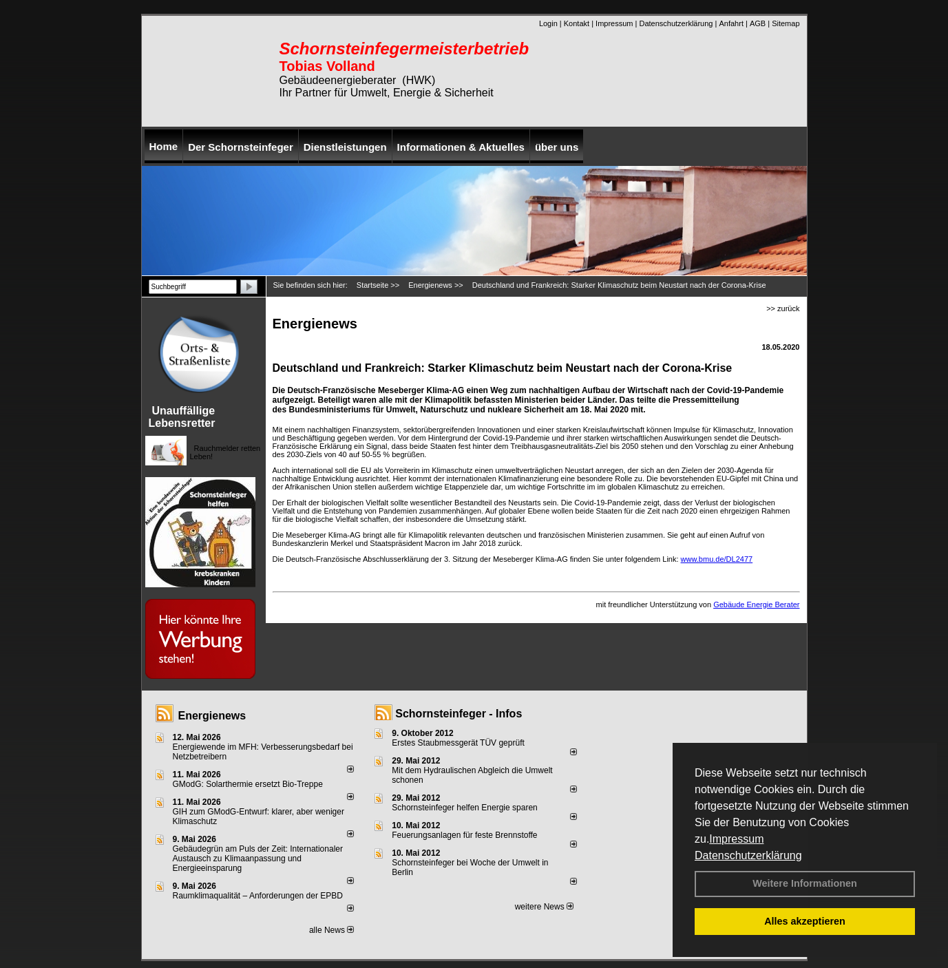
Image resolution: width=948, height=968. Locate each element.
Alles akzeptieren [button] (804, 921)
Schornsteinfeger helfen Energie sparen (464, 807)
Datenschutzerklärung (748, 855)
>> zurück (782, 308)
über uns (556, 147)
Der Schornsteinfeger (240, 147)
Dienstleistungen (345, 147)
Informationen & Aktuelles (461, 147)
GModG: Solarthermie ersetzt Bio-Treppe (248, 784)
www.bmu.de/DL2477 (717, 559)
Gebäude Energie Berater (756, 604)
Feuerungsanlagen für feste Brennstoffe (464, 835)
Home (163, 146)
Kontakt (576, 23)
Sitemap (785, 23)
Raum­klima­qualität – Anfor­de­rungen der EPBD (258, 896)
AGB (758, 23)
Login (548, 23)
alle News (331, 930)
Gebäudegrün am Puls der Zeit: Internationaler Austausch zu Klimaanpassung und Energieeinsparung (258, 858)
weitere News (544, 907)
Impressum (736, 839)
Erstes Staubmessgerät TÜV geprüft (458, 743)
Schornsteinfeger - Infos (458, 713)
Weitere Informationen (804, 883)
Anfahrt (731, 23)
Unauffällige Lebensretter (182, 417)
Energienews (212, 716)
